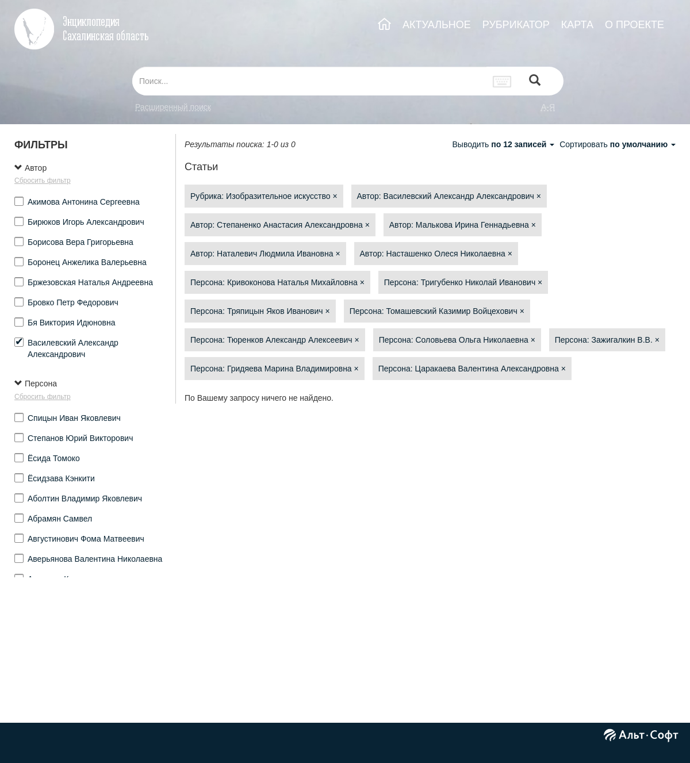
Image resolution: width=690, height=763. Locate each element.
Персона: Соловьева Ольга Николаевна (457, 339)
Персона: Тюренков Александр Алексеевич (274, 339)
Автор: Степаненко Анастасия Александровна (280, 224)
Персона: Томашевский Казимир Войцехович (437, 311)
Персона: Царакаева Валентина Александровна (472, 368)
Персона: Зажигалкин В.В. (607, 339)
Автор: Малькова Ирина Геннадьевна (462, 224)
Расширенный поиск (173, 107)
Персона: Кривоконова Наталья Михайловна (277, 282)
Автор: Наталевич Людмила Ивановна (265, 253)
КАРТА (577, 24)
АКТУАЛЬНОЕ (436, 24)
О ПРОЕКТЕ (634, 24)
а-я (548, 107)
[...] (309, 81)
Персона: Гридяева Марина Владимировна (274, 368)
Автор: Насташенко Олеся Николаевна (436, 253)
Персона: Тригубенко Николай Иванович (463, 282)
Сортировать (617, 144)
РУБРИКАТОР (516, 24)
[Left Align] (535, 81)
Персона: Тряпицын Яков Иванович (260, 311)
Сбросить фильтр (42, 181)
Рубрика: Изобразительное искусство (264, 196)
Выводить (504, 144)
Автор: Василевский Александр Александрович (449, 196)
